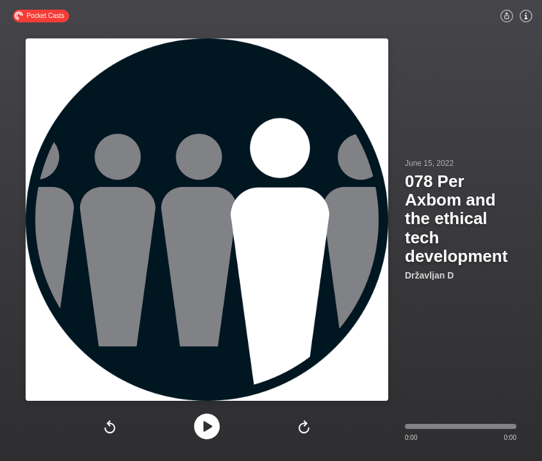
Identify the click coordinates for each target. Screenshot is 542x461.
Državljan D (429, 275)
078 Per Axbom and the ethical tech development (456, 218)
